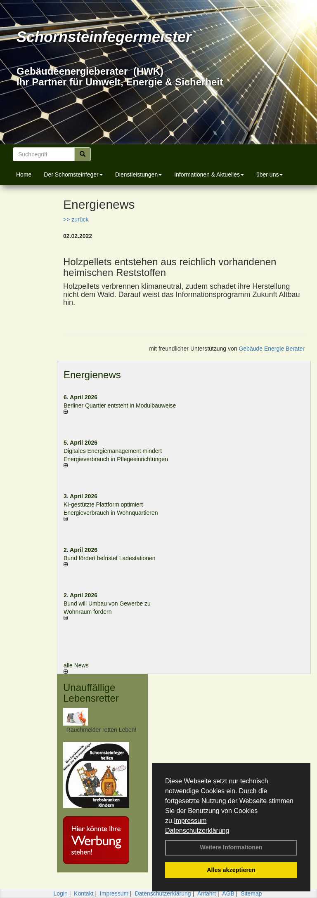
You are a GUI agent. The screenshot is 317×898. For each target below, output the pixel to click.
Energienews (92, 374)
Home (23, 174)
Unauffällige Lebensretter (91, 693)
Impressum (190, 820)
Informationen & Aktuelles (209, 174)
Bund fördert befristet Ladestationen (110, 558)
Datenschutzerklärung (197, 830)
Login (60, 893)
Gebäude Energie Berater (272, 348)
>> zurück (75, 219)
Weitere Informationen (231, 847)
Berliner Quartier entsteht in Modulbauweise (120, 405)
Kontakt (83, 893)
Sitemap (251, 893)
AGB (228, 893)
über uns (269, 174)
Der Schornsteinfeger (73, 174)
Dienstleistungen (138, 174)
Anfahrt (206, 893)
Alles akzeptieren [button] (231, 870)
